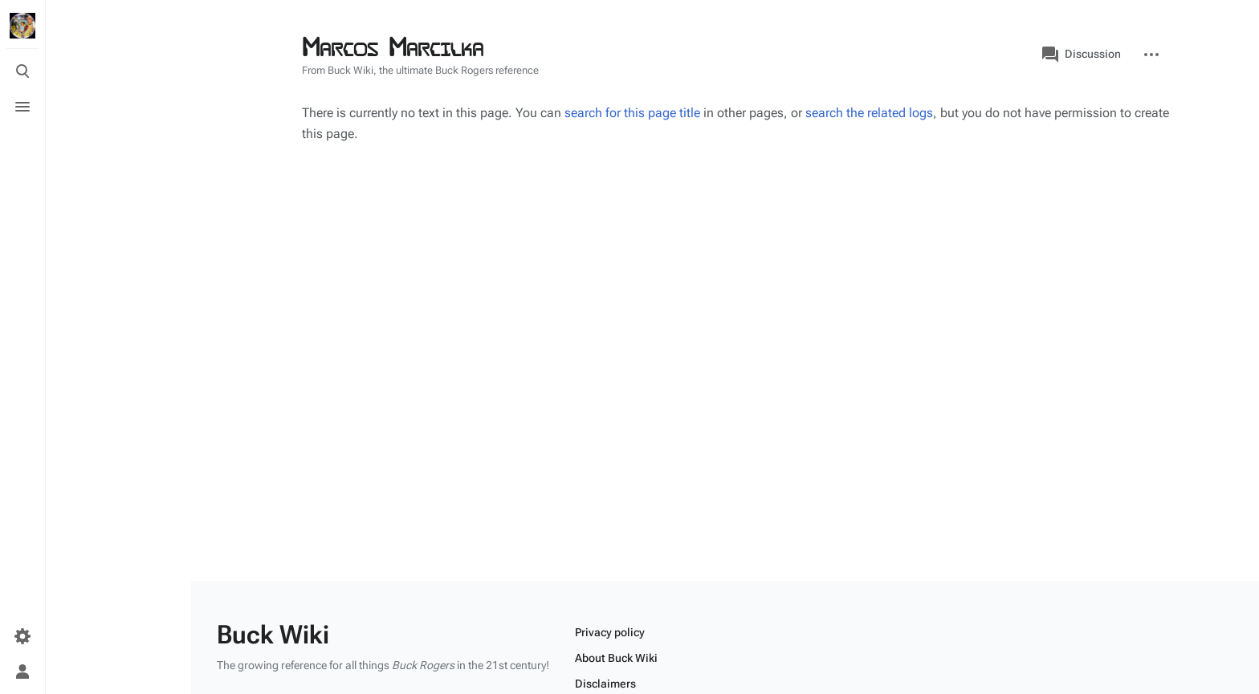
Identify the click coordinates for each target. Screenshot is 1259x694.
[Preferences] (22, 636)
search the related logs (869, 112)
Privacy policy (610, 632)
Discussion (1081, 55)
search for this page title (632, 112)
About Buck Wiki (616, 657)
